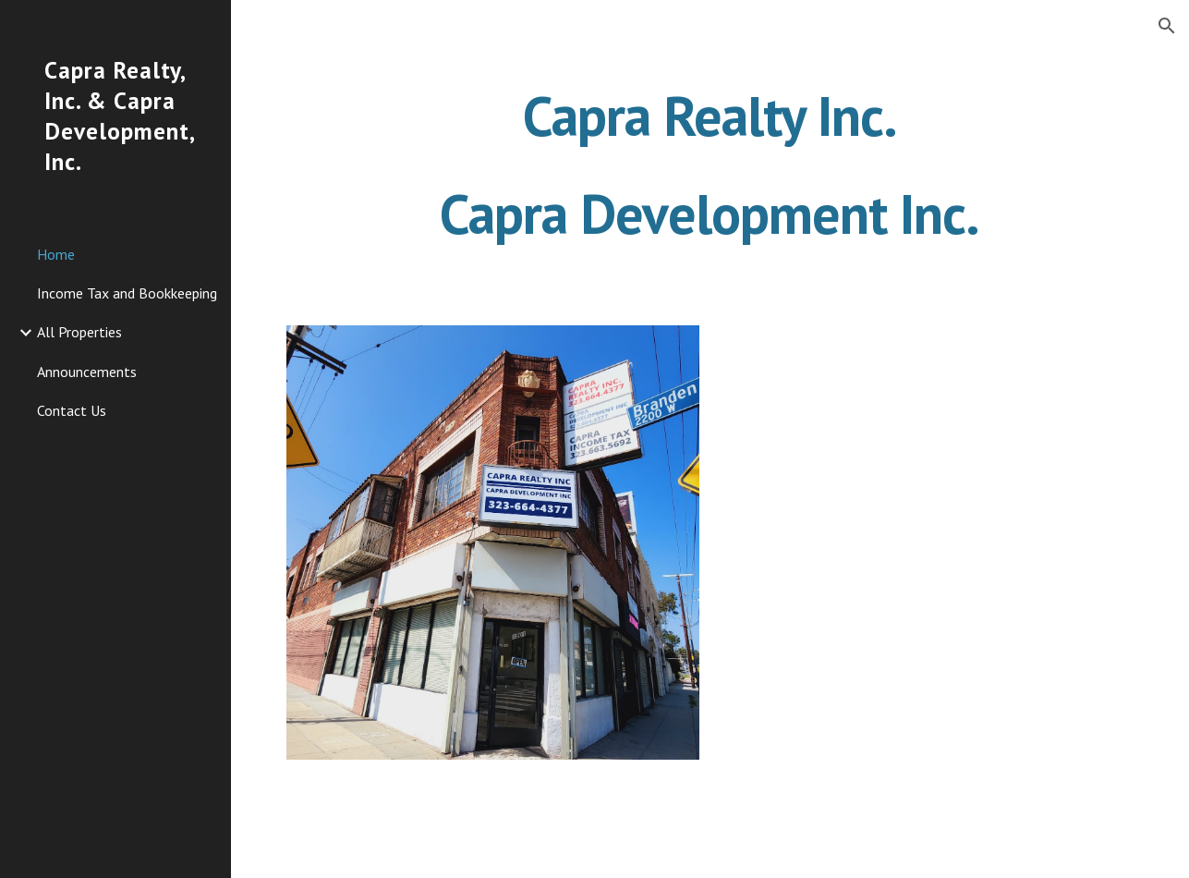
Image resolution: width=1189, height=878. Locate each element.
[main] (710, 164)
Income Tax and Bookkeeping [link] (127, 293)
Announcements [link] (87, 371)
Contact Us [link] (71, 410)
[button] (1167, 26)
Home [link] (56, 254)
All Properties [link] (79, 332)
